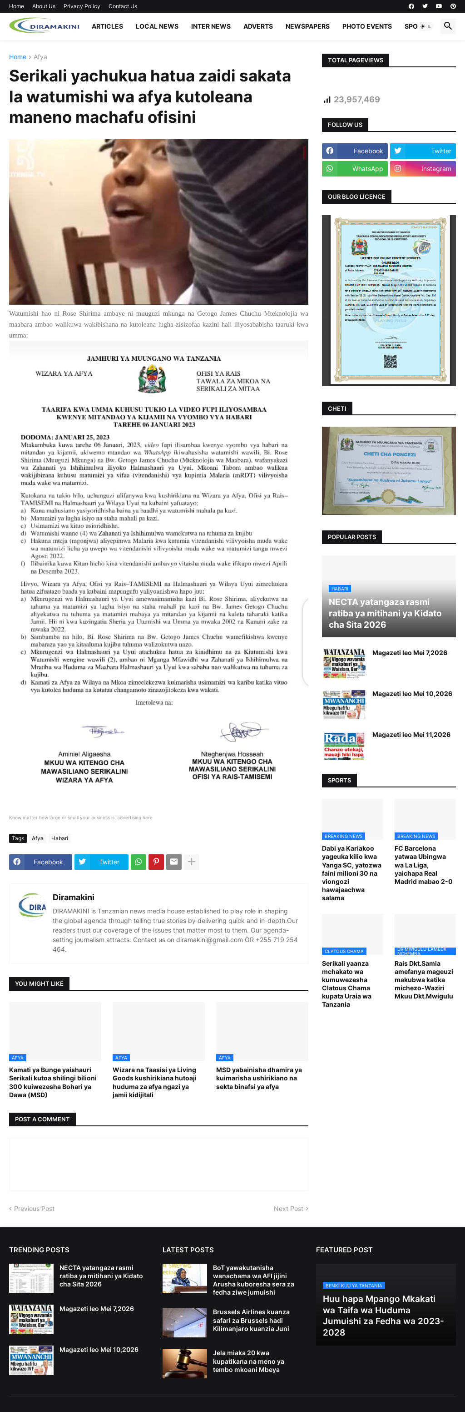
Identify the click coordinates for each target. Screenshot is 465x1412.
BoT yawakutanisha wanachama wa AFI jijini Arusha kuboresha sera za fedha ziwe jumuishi (253, 1280)
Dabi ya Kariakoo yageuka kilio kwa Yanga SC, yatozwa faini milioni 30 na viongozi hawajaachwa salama (351, 873)
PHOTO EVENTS (367, 26)
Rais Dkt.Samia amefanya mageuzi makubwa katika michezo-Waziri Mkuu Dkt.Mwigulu (424, 979)
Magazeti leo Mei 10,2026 (412, 693)
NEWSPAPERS (308, 26)
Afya (40, 57)
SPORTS (417, 26)
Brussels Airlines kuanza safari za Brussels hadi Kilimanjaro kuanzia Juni (251, 1320)
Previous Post (34, 1208)
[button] (426, 26)
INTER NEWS (211, 26)
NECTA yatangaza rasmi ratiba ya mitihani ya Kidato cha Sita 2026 (101, 1276)
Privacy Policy (82, 6)
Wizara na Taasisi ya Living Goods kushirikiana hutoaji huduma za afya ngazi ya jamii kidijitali (155, 1082)
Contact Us (123, 6)
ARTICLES (107, 26)
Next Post (288, 1208)
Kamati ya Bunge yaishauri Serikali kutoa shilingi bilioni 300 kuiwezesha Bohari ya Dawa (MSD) (53, 1082)
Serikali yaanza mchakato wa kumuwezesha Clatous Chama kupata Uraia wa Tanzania (346, 984)
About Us (43, 6)
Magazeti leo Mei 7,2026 (409, 652)
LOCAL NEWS (157, 26)
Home (16, 6)
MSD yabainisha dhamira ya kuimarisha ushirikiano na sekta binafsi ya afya (259, 1078)
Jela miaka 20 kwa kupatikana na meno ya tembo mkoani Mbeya (248, 1361)
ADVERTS (258, 26)
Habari (59, 838)
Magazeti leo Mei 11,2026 (411, 734)
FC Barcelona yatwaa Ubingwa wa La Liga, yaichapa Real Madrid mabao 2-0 (424, 864)
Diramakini (73, 897)
